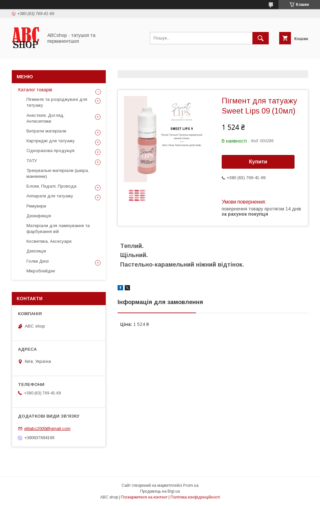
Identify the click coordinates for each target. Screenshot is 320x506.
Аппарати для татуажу (49, 195)
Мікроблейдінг (41, 270)
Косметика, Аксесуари (49, 241)
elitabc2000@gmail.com (47, 428)
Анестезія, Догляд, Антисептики (45, 118)
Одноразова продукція (50, 150)
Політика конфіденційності (195, 497)
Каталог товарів (35, 89)
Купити (258, 161)
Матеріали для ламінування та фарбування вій (58, 228)
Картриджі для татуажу (50, 140)
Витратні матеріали (46, 131)
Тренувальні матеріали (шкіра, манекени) (57, 173)
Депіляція (36, 251)
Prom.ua (191, 485)
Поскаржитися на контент (144, 497)
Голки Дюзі (37, 261)
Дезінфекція (38, 215)
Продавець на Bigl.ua (160, 491)
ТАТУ (31, 160)
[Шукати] (260, 38)
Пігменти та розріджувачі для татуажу (56, 102)
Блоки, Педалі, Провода (51, 186)
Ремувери (36, 206)
